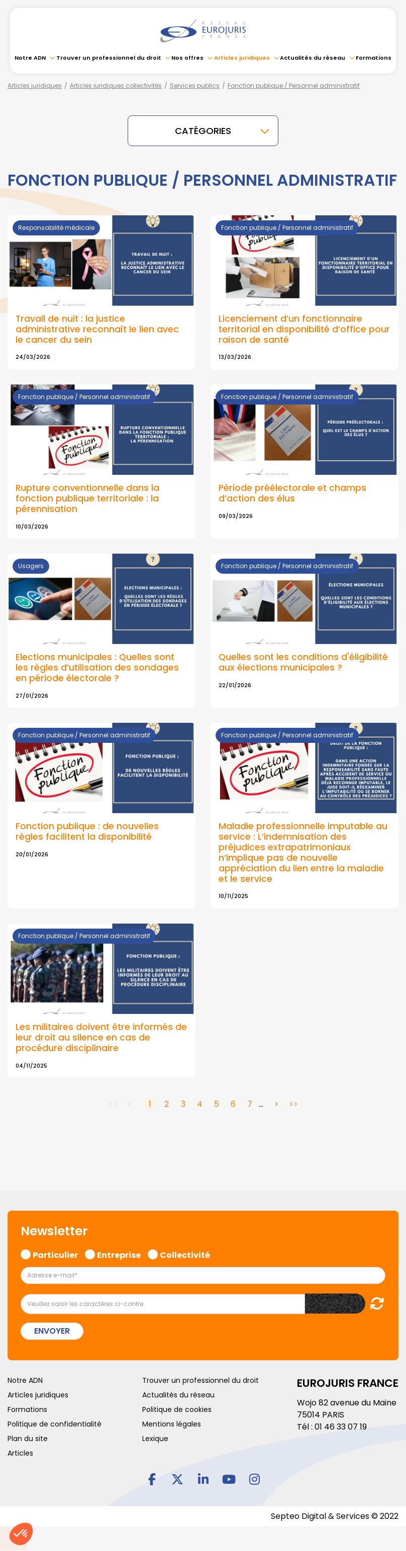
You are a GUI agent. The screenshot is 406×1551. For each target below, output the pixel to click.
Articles (20, 1453)
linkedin (203, 1478)
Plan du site (28, 1439)
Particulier (55, 1253)
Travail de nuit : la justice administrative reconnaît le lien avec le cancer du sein (97, 329)
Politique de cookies (177, 1409)
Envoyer (52, 1331)
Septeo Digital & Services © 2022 (334, 1516)
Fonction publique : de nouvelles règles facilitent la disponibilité (87, 831)
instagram (254, 1478)
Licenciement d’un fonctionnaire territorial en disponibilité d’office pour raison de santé (304, 329)
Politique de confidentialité (55, 1424)
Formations (373, 58)
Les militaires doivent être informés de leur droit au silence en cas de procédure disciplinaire (101, 1037)
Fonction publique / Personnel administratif (294, 85)
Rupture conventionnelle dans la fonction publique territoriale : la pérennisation (87, 498)
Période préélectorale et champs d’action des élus (292, 493)
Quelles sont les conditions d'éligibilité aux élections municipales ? (303, 662)
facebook (151, 1478)
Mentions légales (171, 1424)
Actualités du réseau (312, 58)
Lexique (155, 1439)
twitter (177, 1478)
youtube (228, 1478)
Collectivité (185, 1253)
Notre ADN (30, 58)
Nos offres (187, 58)
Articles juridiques (242, 58)
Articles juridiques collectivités (116, 85)
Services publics (195, 85)
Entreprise (119, 1253)
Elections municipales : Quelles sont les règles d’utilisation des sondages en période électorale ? (97, 667)
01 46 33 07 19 (341, 1427)
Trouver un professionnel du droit (108, 58)
